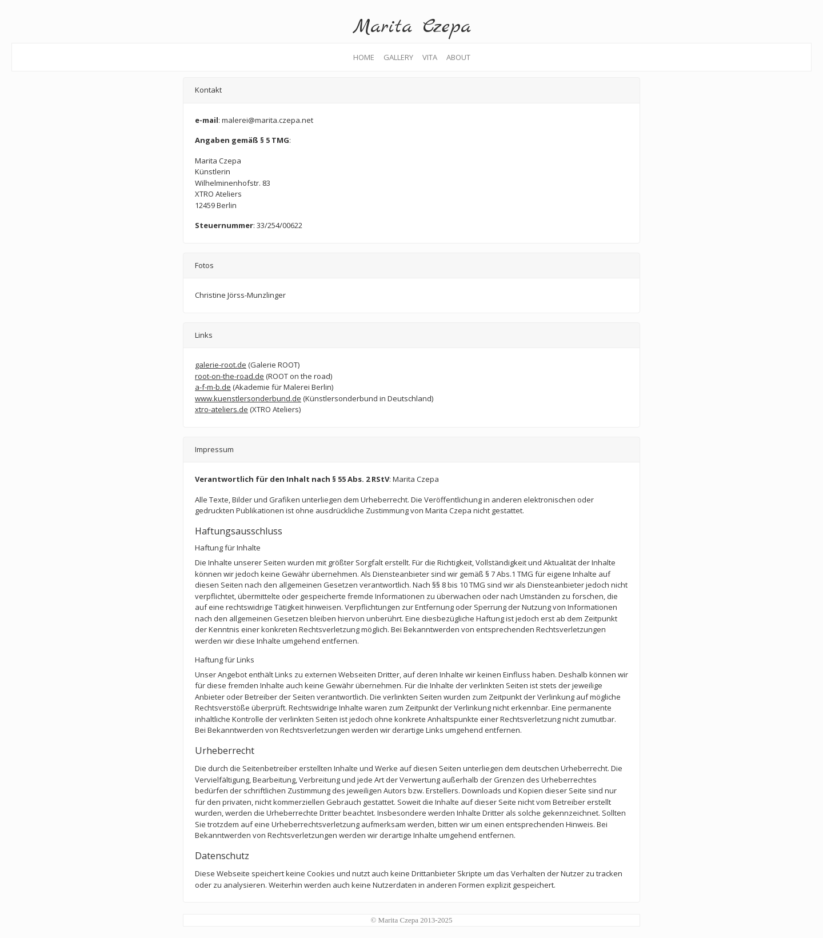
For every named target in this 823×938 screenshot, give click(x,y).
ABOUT (460, 57)
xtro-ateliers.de (221, 409)
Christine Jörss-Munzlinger (240, 295)
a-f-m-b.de (213, 387)
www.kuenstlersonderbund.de (248, 398)
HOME (363, 57)
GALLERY (398, 57)
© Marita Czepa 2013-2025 (411, 920)
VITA (429, 57)
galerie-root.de (220, 365)
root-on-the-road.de (229, 376)
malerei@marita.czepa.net (267, 120)
